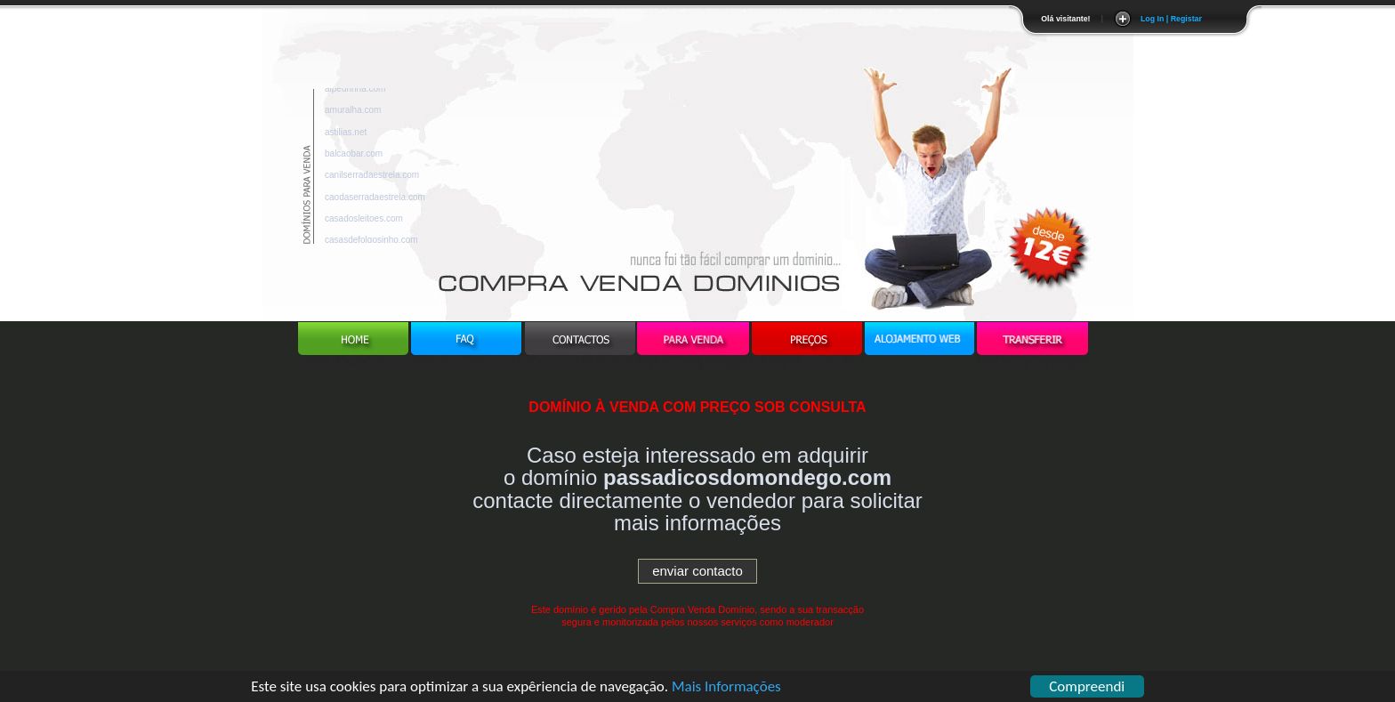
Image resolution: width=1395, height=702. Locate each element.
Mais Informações (726, 688)
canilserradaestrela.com (372, 177)
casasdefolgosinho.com (371, 242)
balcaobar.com (354, 156)
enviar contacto (697, 570)
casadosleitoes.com (364, 221)
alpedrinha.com (355, 91)
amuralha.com (353, 112)
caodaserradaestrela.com (375, 200)
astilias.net (346, 135)
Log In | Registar (1171, 18)
